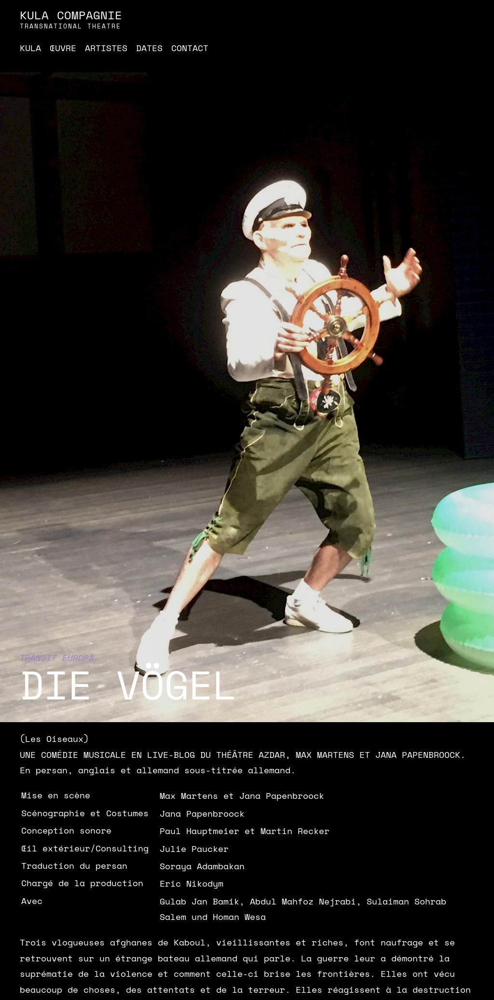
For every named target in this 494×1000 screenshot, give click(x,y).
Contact (189, 47)
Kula (30, 47)
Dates (149, 47)
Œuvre (63, 47)
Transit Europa (57, 657)
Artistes (106, 47)
